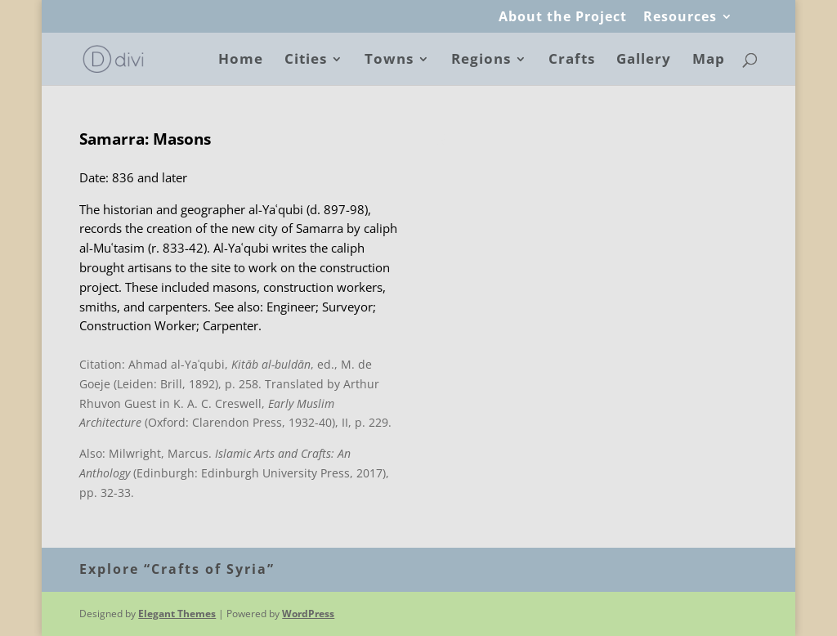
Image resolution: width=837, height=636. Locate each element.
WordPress (308, 613)
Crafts (571, 60)
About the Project (563, 17)
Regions (481, 60)
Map (708, 60)
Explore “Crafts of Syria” (177, 569)
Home (240, 60)
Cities (305, 60)
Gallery (643, 60)
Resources (680, 17)
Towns (389, 60)
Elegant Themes (177, 613)
